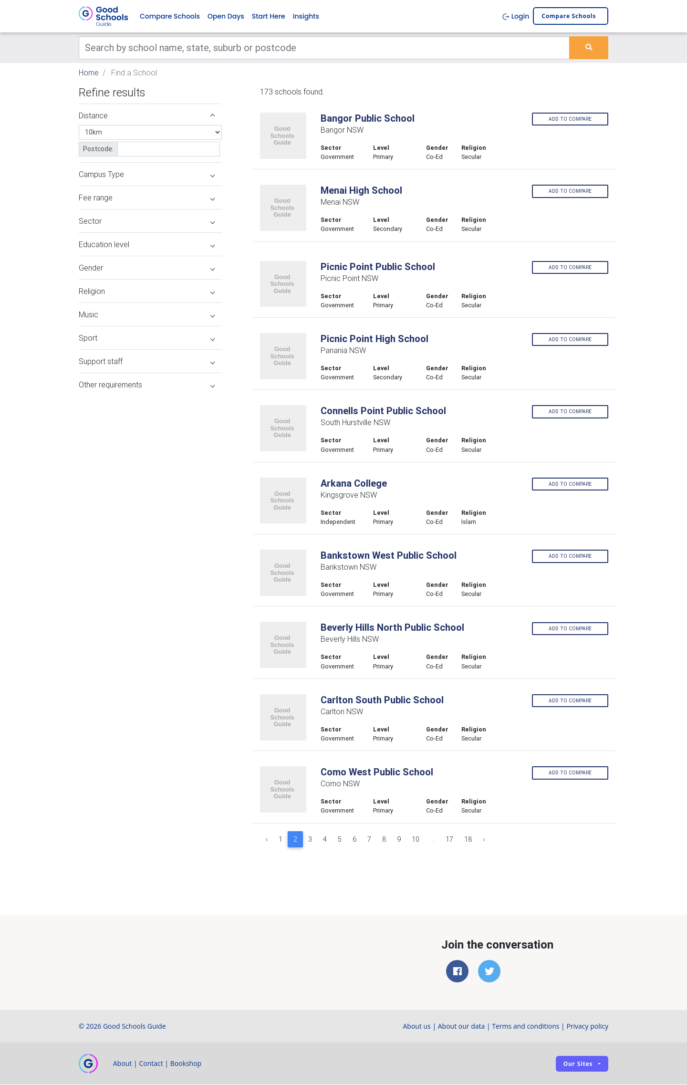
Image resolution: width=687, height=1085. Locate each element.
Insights (306, 16)
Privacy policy (587, 1026)
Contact (151, 1063)
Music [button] (147, 314)
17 (449, 839)
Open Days (226, 16)
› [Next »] (484, 839)
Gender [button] (147, 267)
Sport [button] (147, 338)
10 (415, 839)
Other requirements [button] (147, 384)
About (122, 1063)
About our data (461, 1026)
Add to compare (570, 119)
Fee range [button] (147, 197)
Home (89, 72)
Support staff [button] (147, 361)
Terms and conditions (525, 1026)
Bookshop (186, 1063)
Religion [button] (147, 291)
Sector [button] (147, 221)
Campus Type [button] (147, 174)
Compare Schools (170, 16)
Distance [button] (147, 115)
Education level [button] (147, 244)
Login (515, 16)
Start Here (268, 16)
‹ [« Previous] (267, 839)
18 (468, 839)
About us (416, 1026)
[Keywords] (324, 47)
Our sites (578, 1064)
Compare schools (568, 16)
